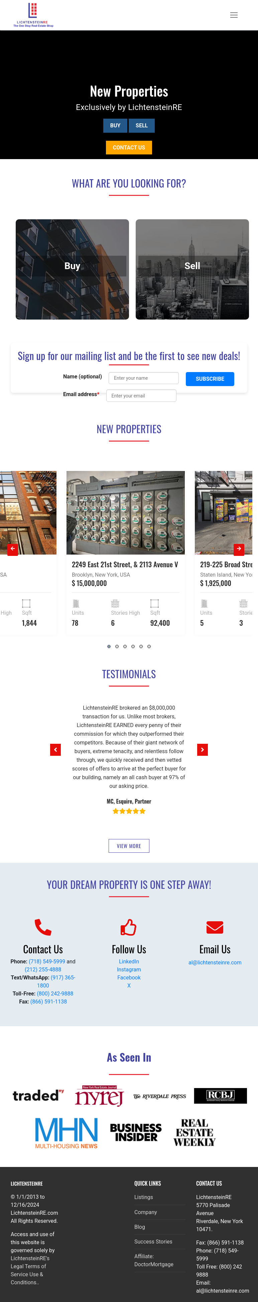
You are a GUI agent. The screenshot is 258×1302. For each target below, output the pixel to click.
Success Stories (153, 1241)
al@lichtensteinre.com (215, 962)
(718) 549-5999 (47, 961)
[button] (55, 750)
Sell (142, 125)
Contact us (129, 147)
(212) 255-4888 (43, 969)
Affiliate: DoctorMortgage (153, 1260)
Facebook (128, 977)
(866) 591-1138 (48, 1001)
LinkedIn (129, 961)
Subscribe (210, 379)
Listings (143, 1197)
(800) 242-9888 (55, 993)
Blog (139, 1227)
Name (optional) (82, 376)
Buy (115, 125)
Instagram (129, 969)
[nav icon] (234, 15)
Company (145, 1212)
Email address (81, 394)
